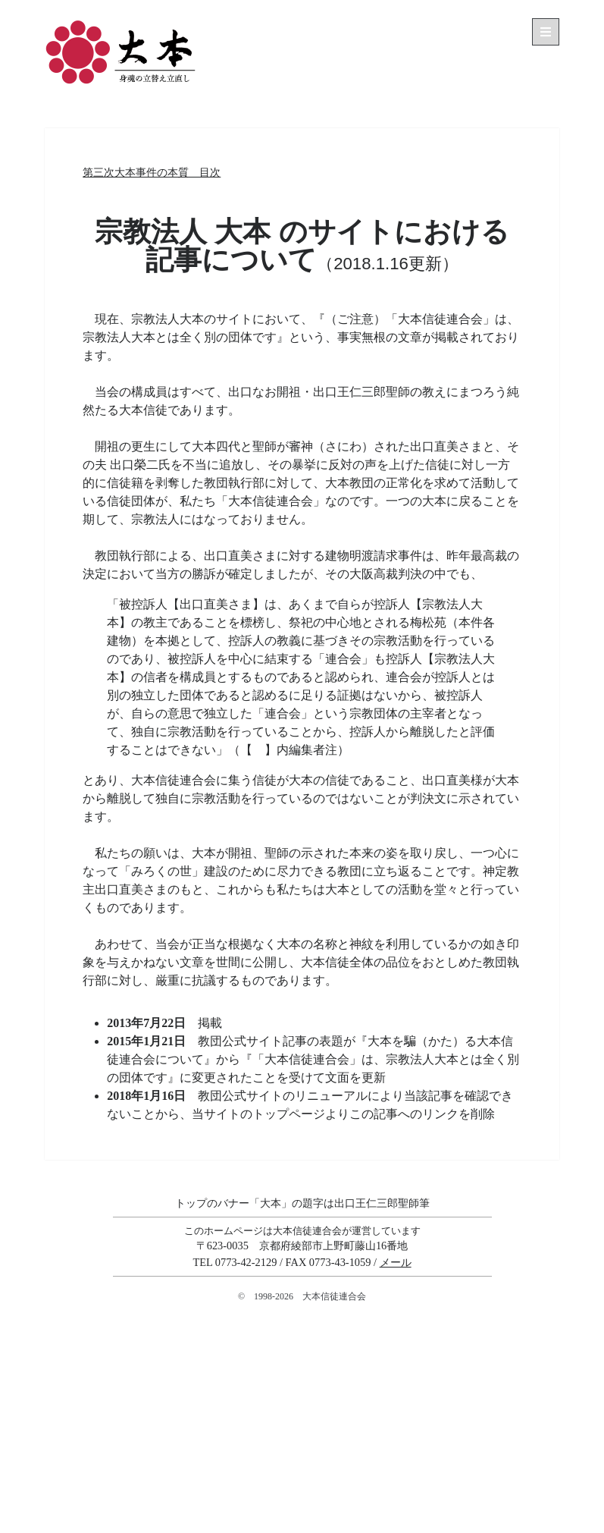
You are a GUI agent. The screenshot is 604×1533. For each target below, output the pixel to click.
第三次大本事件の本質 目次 (152, 172)
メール (396, 1262)
